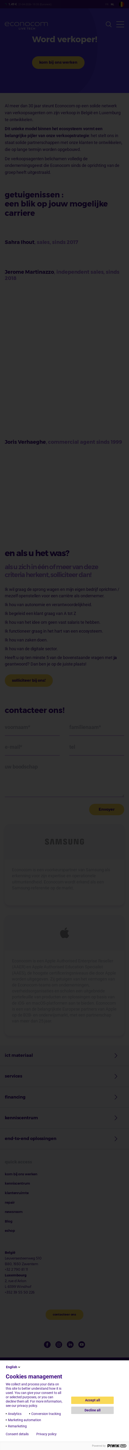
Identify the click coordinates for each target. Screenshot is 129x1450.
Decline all (93, 1410)
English (13, 1367)
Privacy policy (46, 1434)
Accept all (92, 1400)
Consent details (17, 1434)
